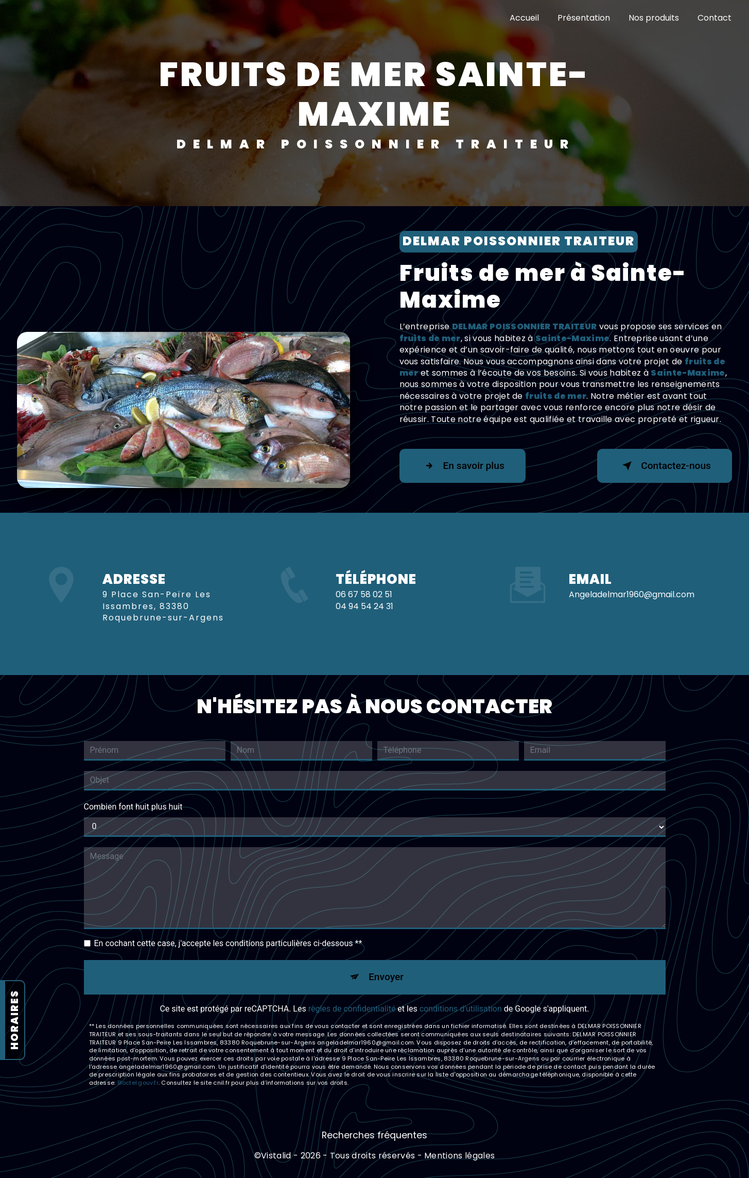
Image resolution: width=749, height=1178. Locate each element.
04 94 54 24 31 (364, 628)
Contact (714, 18)
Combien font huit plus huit (133, 807)
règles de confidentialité (352, 1009)
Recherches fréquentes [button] (374, 1135)
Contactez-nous (664, 466)
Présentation (584, 18)
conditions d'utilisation (461, 1009)
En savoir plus (462, 466)
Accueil (524, 18)
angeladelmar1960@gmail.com (631, 573)
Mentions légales (459, 1156)
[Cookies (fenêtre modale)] (3, 1171)
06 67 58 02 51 (364, 616)
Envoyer (386, 977)
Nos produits (654, 18)
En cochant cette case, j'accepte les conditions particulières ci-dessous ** (228, 943)
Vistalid (276, 1156)
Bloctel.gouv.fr (138, 1083)
